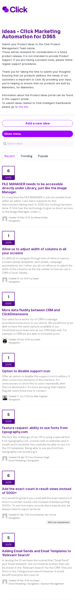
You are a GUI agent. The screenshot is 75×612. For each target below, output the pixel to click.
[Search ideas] (37, 143)
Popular (43, 156)
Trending (26, 156)
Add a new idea (37, 123)
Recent (10, 156)
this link (23, 106)
